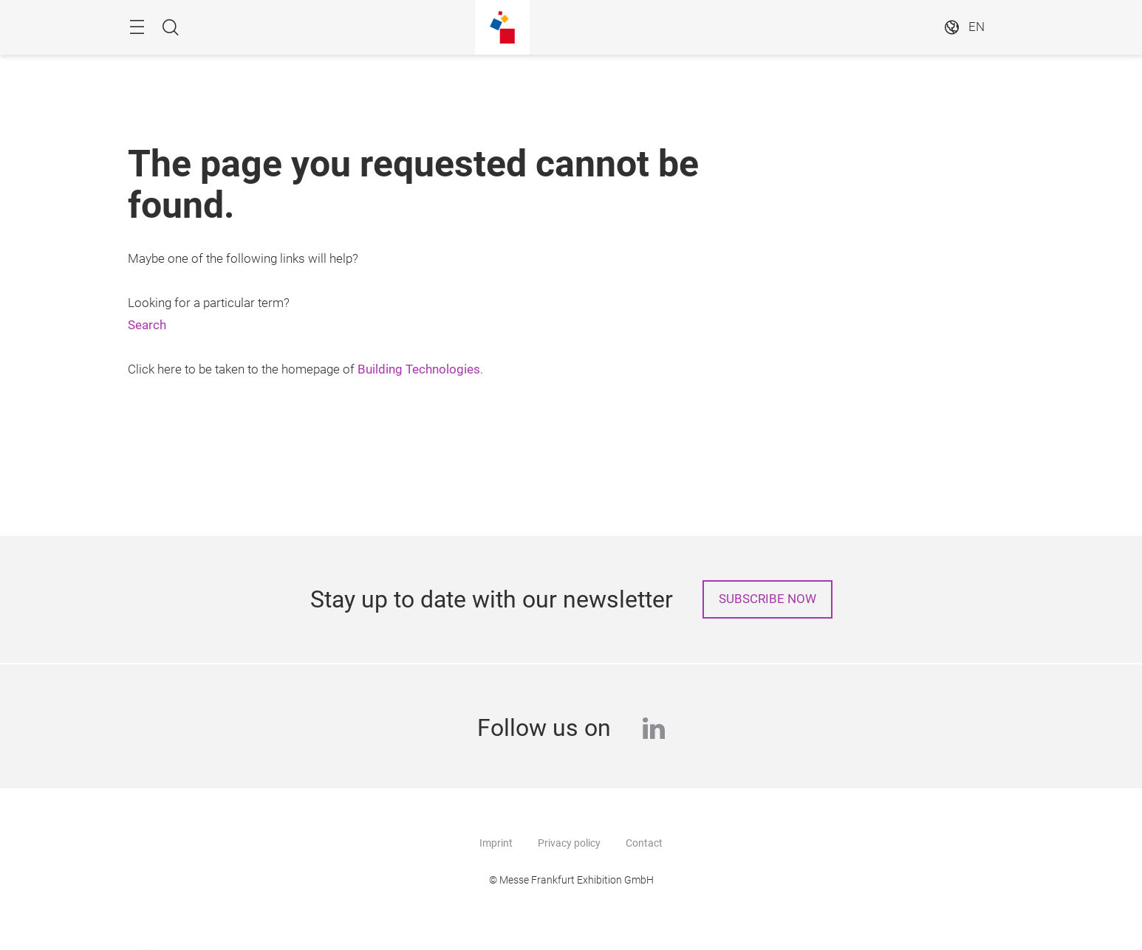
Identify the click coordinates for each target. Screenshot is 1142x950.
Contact (644, 843)
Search (147, 325)
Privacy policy (569, 843)
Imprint (496, 843)
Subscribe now (767, 599)
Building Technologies (419, 369)
